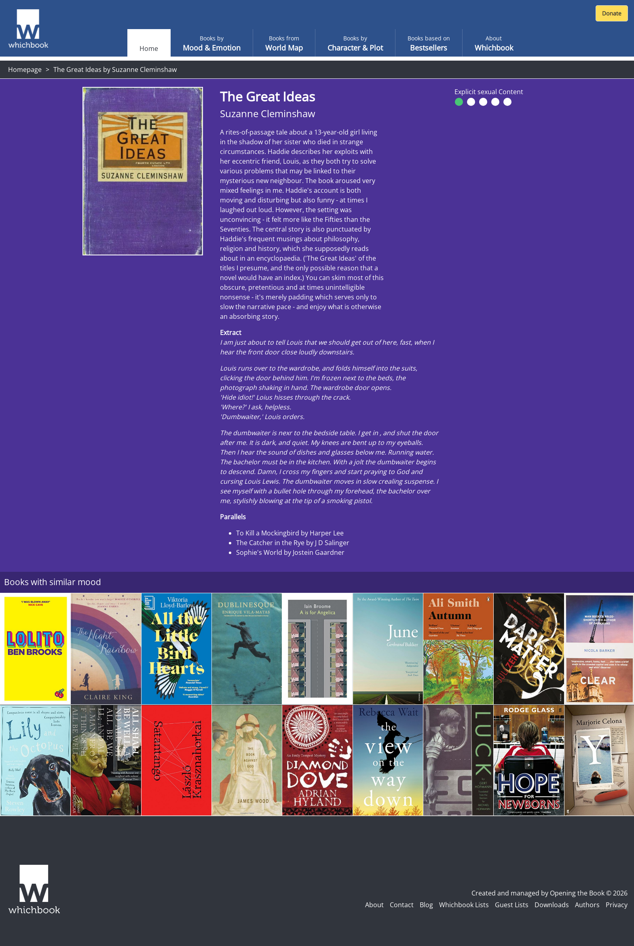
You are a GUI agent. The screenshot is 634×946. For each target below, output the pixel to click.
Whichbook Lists (464, 904)
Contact (402, 904)
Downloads (552, 904)
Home (148, 48)
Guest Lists (511, 904)
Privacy (617, 904)
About (374, 904)
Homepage (25, 69)
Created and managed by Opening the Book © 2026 (549, 893)
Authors (587, 904)
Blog (426, 904)
